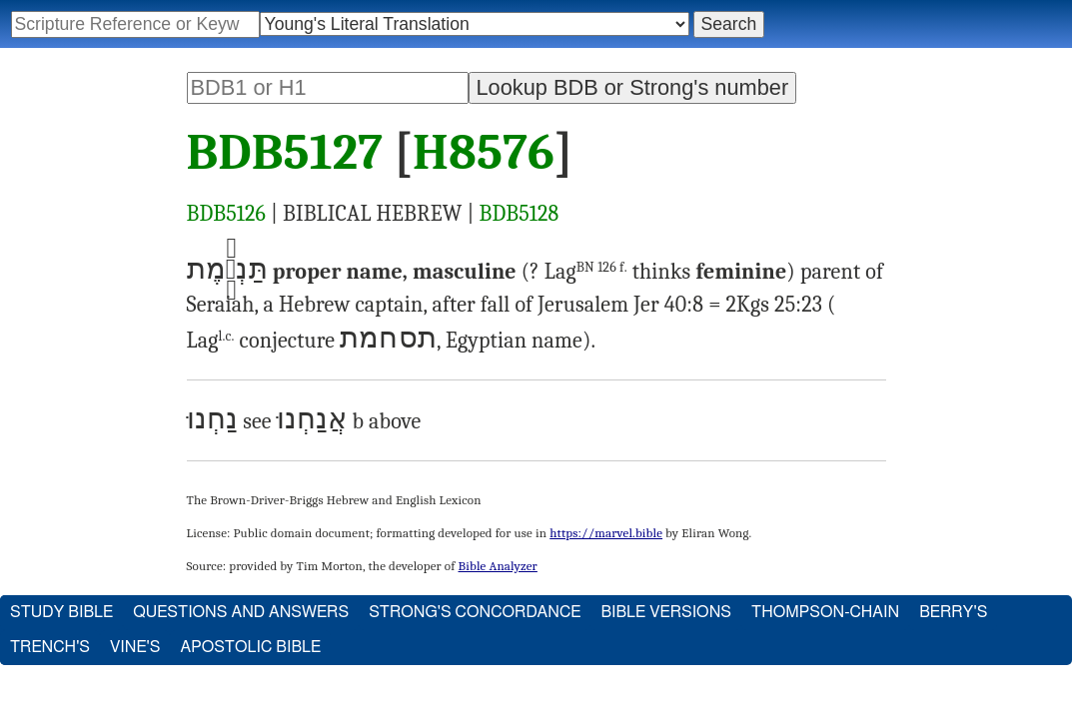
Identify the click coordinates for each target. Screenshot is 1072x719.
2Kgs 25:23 (774, 305)
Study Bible (61, 612)
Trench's (50, 647)
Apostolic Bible (250, 647)
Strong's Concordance (474, 612)
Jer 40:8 (668, 305)
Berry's (953, 612)
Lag (585, 272)
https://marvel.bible (605, 532)
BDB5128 (519, 214)
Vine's (135, 647)
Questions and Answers (241, 612)
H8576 (483, 153)
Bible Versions (665, 612)
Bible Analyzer (498, 565)
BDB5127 (285, 153)
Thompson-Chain (825, 612)
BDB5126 (226, 214)
